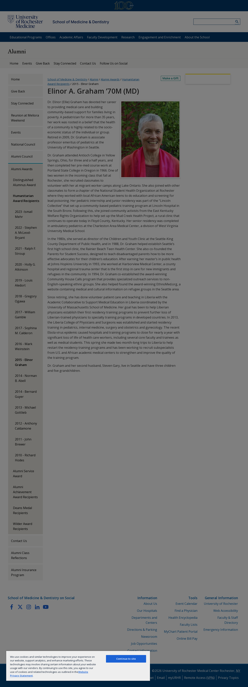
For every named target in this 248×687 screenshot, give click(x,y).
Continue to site (126, 658)
